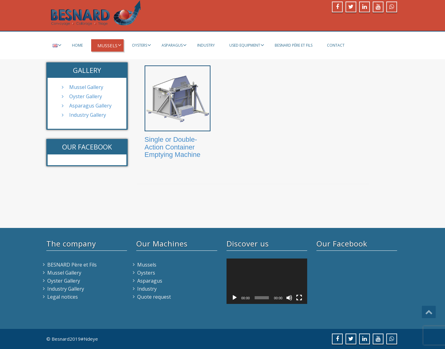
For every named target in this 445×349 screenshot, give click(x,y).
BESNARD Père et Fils (293, 45)
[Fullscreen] (299, 298)
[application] (267, 281)
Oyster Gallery (85, 96)
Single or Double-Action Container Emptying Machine (173, 147)
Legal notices (62, 296)
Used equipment (246, 45)
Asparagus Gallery (90, 106)
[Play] (234, 298)
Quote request (154, 296)
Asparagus (174, 45)
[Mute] (289, 298)
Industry (206, 45)
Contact (336, 45)
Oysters (141, 45)
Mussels (109, 45)
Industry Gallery (87, 115)
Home (77, 45)
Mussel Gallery (86, 87)
